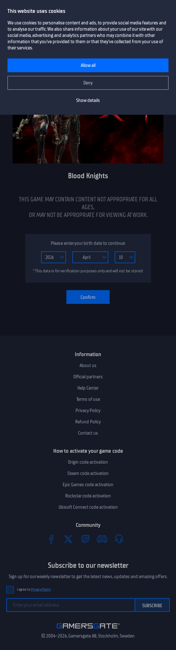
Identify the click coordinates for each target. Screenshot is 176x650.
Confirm (88, 297)
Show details (88, 100)
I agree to (34, 589)
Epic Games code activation (88, 484)
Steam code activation (88, 473)
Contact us (88, 433)
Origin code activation (88, 462)
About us (88, 365)
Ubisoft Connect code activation (88, 507)
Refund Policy (88, 422)
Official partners (88, 377)
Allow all (88, 65)
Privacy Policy (88, 410)
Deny (88, 83)
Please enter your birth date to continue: (88, 243)
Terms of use (88, 399)
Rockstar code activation (88, 496)
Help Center (88, 388)
